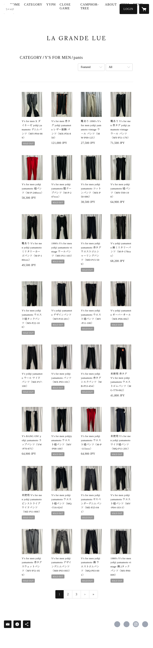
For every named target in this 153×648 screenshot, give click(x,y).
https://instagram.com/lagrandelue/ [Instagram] (136, 624)
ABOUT (118, 8)
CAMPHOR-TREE (99, 10)
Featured (86, 67)
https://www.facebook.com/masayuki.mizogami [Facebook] (117, 624)
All (110, 67)
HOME (31, 8)
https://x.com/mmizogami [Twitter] (126, 624)
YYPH (67, 8)
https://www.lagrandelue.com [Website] (145, 624)
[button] (128, 9)
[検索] (9, 9)
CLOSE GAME (80, 10)
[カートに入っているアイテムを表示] (144, 9)
